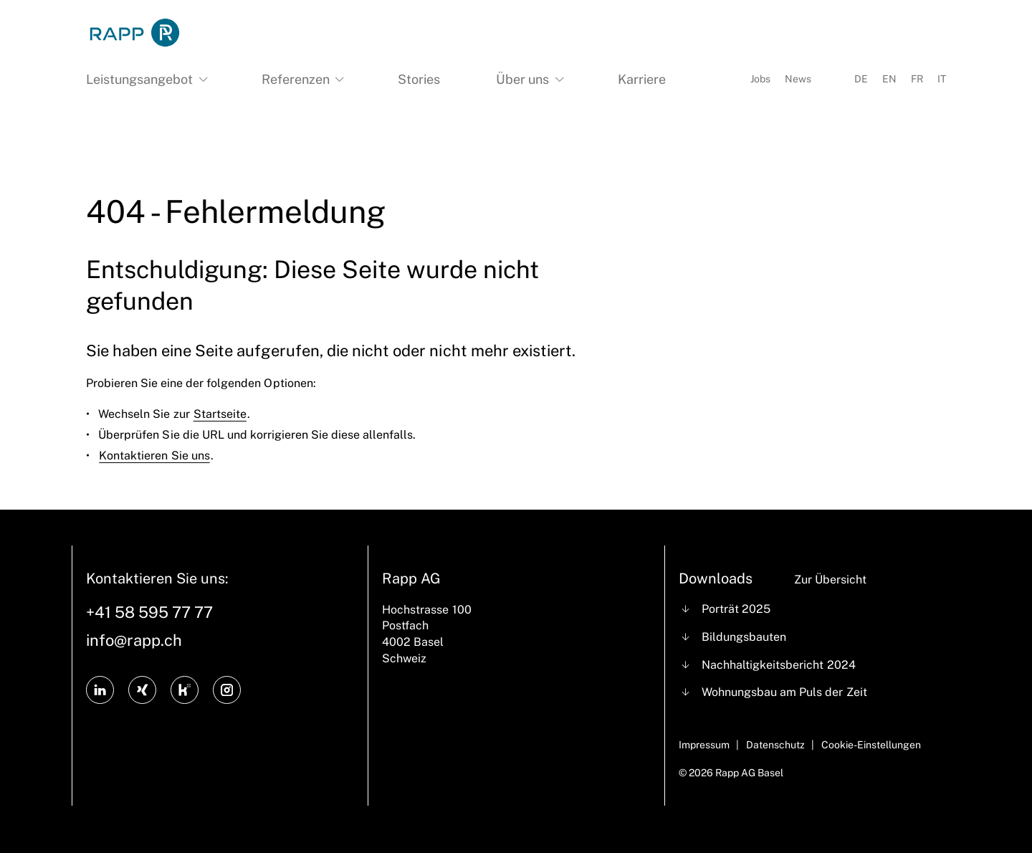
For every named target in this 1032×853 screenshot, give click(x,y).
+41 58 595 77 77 (149, 612)
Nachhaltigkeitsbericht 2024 (778, 665)
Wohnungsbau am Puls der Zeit (784, 692)
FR (917, 79)
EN (889, 79)
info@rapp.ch (134, 640)
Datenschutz (775, 744)
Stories (419, 79)
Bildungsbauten (744, 637)
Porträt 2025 (736, 609)
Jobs (760, 79)
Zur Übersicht (830, 579)
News (798, 79)
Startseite (220, 414)
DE (861, 79)
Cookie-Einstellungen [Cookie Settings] (871, 744)
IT (941, 79)
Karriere (642, 79)
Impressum (704, 744)
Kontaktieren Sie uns (154, 455)
